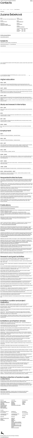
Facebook (24, 402)
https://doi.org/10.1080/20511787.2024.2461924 (9, 224)
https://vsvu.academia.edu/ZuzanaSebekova (7, 208)
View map (2, 416)
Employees (11, 9)
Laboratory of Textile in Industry (5, 25)
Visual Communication (15, 427)
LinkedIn (23, 404)
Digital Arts (13, 418)
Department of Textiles (4, 24)
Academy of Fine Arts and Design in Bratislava (8, 0)
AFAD (1, 9)
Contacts (8, 9)
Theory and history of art (4, 418)
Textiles (12, 421)
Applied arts (13, 420)
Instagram (24, 401)
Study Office (2, 404)
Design (12, 426)
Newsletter (13, 403)
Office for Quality (3, 401)
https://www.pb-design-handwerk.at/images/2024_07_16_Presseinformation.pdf (13, 392)
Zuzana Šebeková (16, 9)
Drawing (12, 419)
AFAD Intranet (13, 401)
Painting (1, 419)
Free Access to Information (16, 405)
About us (4, 9)
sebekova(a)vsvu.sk (20, 21)
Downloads (13, 404)
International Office (3, 405)
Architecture (2, 420)
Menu (31, 0)
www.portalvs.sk (19, 24)
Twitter (23, 403)
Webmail (12, 402)
